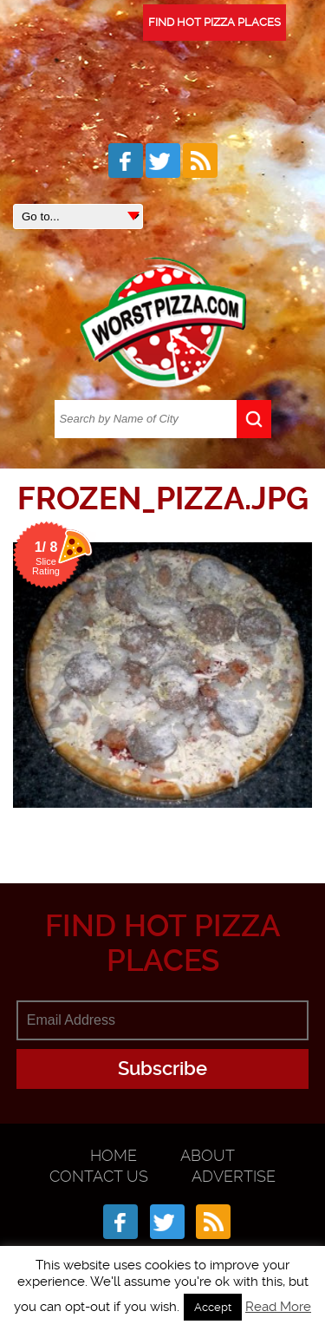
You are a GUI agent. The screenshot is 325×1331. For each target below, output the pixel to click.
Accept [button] (212, 1307)
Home (113, 1155)
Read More (278, 1307)
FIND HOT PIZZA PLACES (214, 22)
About (207, 1155)
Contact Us (98, 1176)
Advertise (234, 1176)
